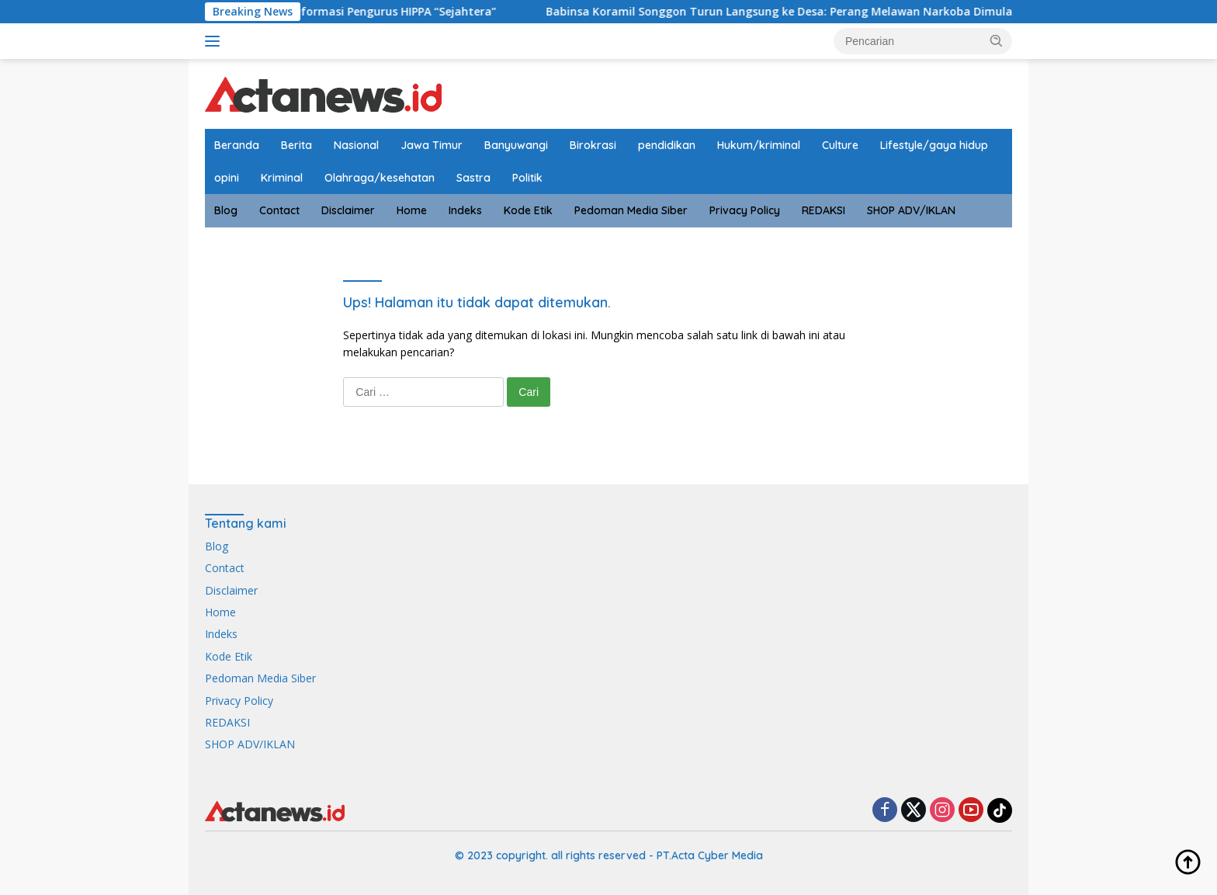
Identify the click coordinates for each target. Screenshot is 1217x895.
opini (226, 178)
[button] (996, 40)
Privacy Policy (744, 210)
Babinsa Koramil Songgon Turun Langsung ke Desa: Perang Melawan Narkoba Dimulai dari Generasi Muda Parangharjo (884, 12)
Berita (296, 145)
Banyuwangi (516, 145)
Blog (226, 210)
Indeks (465, 210)
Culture (840, 145)
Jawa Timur (431, 145)
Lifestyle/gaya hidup (934, 145)
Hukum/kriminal (758, 145)
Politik (527, 178)
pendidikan (666, 145)
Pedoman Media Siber (631, 210)
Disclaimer (348, 210)
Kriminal (282, 178)
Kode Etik (528, 210)
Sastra (473, 178)
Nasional (356, 145)
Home (412, 210)
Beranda (236, 145)
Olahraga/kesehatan (379, 178)
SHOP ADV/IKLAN (911, 210)
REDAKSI (823, 210)
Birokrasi (593, 145)
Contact (279, 210)
